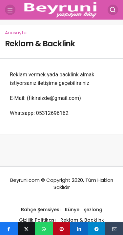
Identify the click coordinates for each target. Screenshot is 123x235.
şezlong (93, 209)
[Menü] (10, 10)
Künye (72, 209)
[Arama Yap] (113, 10)
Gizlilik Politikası (37, 220)
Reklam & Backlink (40, 43)
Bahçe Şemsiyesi (40, 209)
